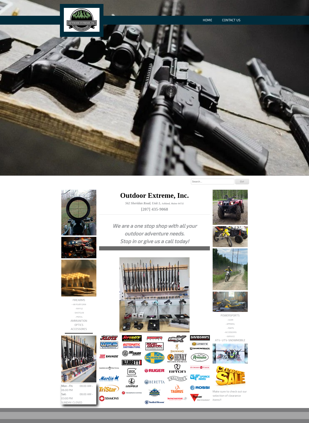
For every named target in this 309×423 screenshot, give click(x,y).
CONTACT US (231, 20)
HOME (207, 20)
